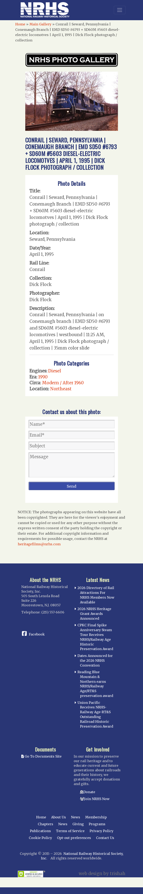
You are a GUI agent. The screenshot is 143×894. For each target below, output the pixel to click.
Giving (78, 824)
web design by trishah (102, 873)
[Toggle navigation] (119, 10)
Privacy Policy (101, 831)
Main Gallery (40, 24)
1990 (43, 377)
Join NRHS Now (97, 799)
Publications (40, 831)
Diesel (54, 370)
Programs (97, 824)
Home (20, 24)
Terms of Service (70, 831)
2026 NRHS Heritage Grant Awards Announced (94, 614)
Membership (96, 817)
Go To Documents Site (41, 756)
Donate (89, 792)
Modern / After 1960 (63, 382)
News (75, 817)
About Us (58, 817)
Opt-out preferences (74, 838)
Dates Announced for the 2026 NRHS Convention (95, 660)
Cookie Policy (40, 838)
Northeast (61, 388)
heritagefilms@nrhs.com (39, 544)
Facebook (37, 634)
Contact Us (105, 838)
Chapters (45, 824)
